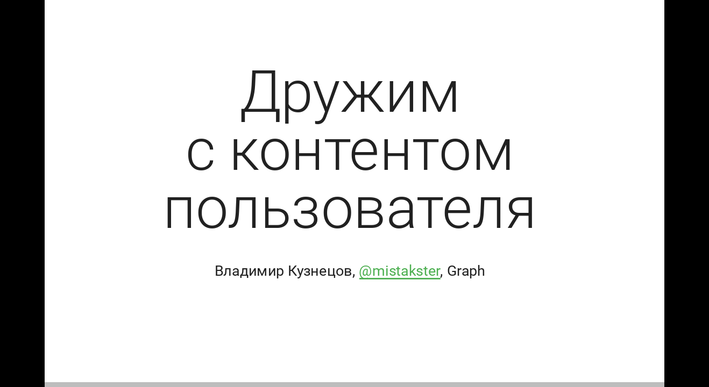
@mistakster (399, 271)
